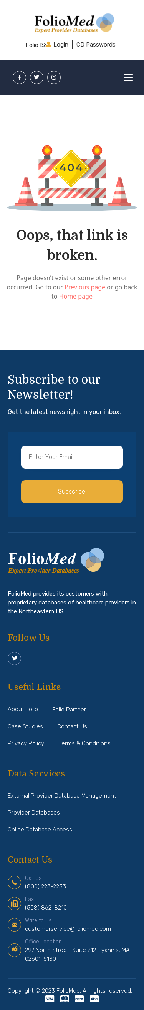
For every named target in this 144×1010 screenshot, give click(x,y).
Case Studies (25, 726)
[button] (72, 491)
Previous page (86, 287)
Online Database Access (40, 829)
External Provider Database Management (62, 795)
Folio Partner (69, 709)
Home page (76, 296)
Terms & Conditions (84, 743)
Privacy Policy (26, 743)
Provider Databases (34, 812)
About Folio (23, 709)
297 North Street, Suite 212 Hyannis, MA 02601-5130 (77, 950)
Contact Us (72, 726)
